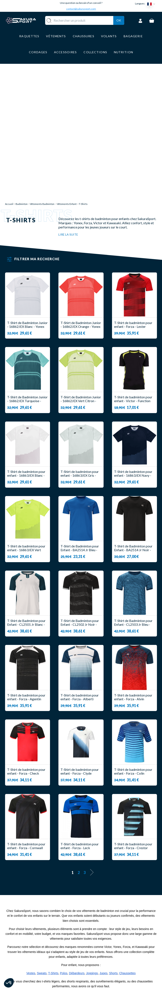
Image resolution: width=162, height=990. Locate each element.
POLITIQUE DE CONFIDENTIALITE (100, 973)
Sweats (42, 845)
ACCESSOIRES (73, 960)
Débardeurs (76, 845)
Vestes (30, 845)
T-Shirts (53, 845)
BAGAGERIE (71, 954)
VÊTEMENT (71, 942)
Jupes (103, 845)
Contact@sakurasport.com (24, 959)
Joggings (92, 845)
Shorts (113, 845)
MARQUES (70, 967)
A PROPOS (93, 929)
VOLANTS (70, 935)
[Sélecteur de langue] (152, 3)
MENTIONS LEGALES (94, 963)
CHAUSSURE (72, 948)
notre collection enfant (31, 867)
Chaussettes (127, 845)
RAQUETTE (71, 929)
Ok (118, 25)
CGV (88, 955)
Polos (63, 845)
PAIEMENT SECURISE (93, 947)
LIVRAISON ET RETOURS (96, 937)
